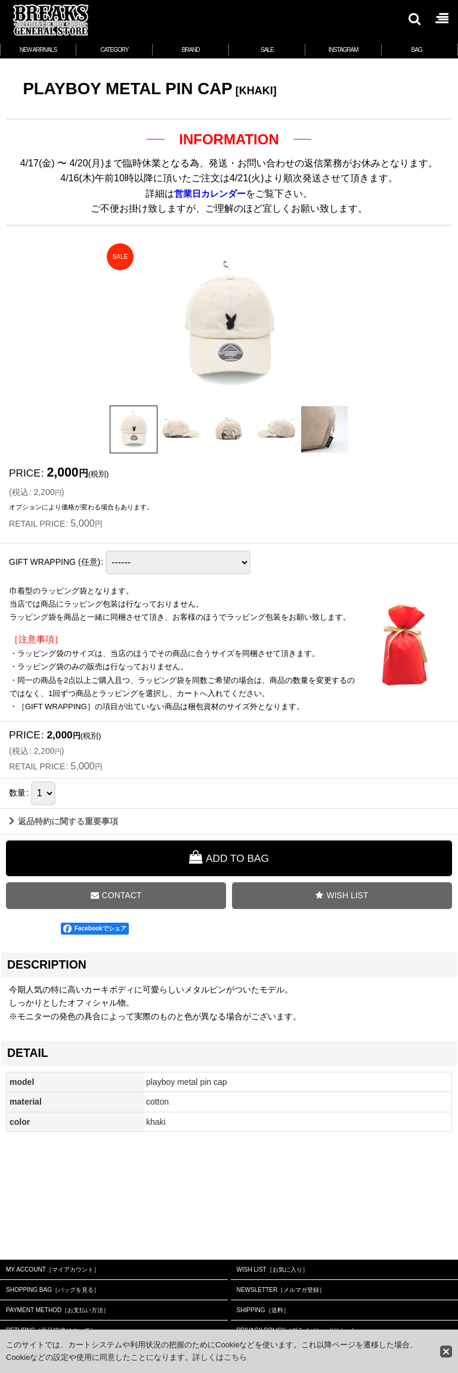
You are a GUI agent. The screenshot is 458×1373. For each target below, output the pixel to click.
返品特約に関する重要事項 (63, 903)
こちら (235, 1357)
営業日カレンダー (210, 193)
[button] (414, 18)
